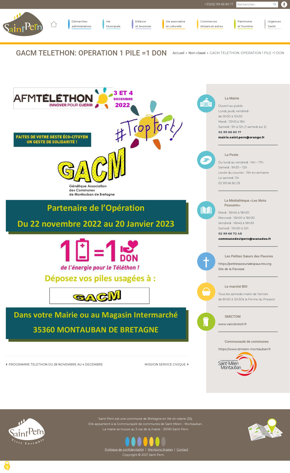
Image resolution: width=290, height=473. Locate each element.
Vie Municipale (113, 24)
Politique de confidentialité (124, 449)
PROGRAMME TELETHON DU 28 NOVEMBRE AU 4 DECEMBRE (56, 364)
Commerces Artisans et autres (211, 24)
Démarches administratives (81, 24)
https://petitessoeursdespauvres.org (244, 264)
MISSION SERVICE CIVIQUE (165, 364)
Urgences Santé (274, 24)
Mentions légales (160, 449)
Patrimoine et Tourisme (245, 24)
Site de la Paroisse (231, 269)
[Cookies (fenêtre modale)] (7, 466)
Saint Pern (156, 455)
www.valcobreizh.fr (232, 324)
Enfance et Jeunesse (143, 24)
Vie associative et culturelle (175, 24)
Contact (182, 449)
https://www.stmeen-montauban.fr (244, 349)
